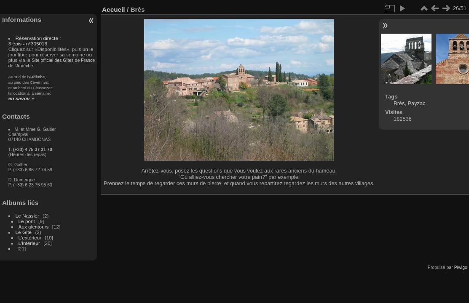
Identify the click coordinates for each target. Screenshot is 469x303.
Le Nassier (27, 215)
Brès (399, 103)
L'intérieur (29, 243)
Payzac (417, 103)
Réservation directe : (34, 40)
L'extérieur (30, 237)
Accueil (113, 9)
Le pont (27, 221)
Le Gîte (24, 232)
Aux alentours (34, 226)
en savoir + (21, 98)
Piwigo (460, 267)
